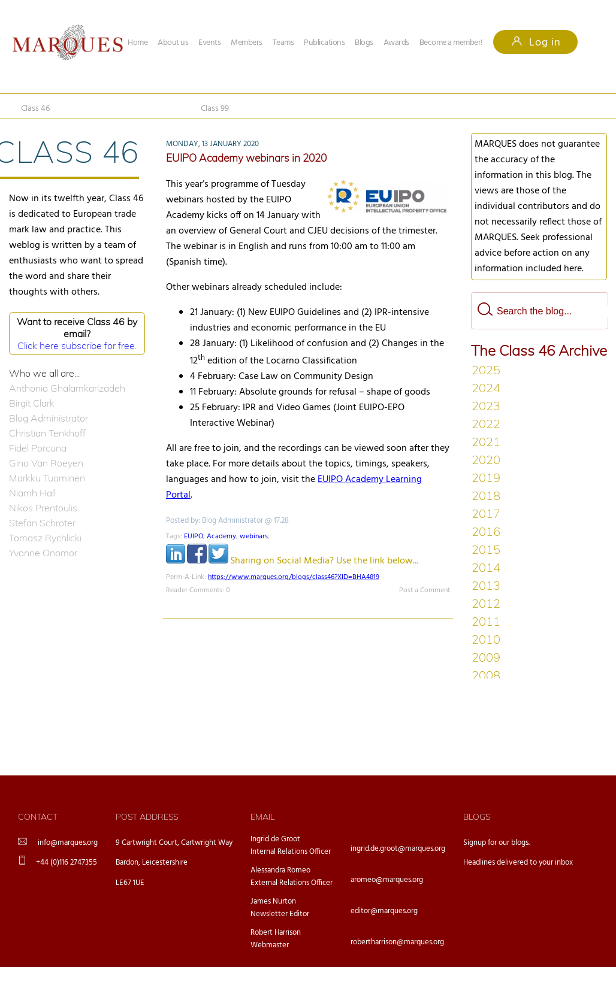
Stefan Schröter (42, 523)
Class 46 (35, 109)
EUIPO (193, 536)
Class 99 (215, 109)
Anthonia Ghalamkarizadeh (67, 388)
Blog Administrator (48, 418)
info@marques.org (68, 843)
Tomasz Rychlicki (45, 538)
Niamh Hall (32, 493)
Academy (221, 536)
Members (246, 43)
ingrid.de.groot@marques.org (398, 848)
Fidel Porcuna (38, 448)
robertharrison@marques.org (397, 942)
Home (137, 43)
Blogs (364, 43)
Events (209, 43)
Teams (283, 43)
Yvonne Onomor (43, 553)
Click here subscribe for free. (77, 345)
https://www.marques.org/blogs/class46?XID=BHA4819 (293, 577)
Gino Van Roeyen (46, 463)
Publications (324, 43)
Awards (396, 43)
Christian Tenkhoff (47, 433)
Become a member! (451, 43)
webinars (254, 536)
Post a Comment (424, 590)
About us (173, 43)
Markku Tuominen (47, 478)
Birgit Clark (32, 403)
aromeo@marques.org (387, 880)
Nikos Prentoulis (43, 508)
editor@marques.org (384, 911)
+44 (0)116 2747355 (66, 862)
